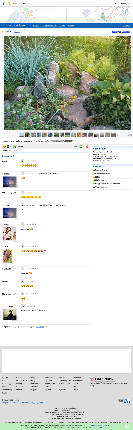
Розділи (26, 3)
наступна (126, 32)
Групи (75, 390)
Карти (47, 387)
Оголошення (21, 381)
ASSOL (8, 32)
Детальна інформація (102, 161)
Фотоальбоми (64, 384)
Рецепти (33, 390)
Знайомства (50, 384)
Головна (16, 3)
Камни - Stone (100, 170)
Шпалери (20, 387)
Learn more (97, 427)
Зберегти (18, 146)
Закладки (77, 378)
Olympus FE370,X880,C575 (109, 156)
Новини (62, 387)
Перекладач (7, 384)
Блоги (75, 384)
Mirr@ (5, 224)
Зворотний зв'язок (9, 403)
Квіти (96, 177)
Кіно (74, 387)
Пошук (33, 378)
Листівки (34, 387)
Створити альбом (49, 25)
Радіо (4, 392)
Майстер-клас (100, 180)
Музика (48, 390)
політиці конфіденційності (98, 425)
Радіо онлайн (105, 379)
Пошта (5, 378)
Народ (19, 384)
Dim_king (6, 269)
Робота (19, 378)
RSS (4, 381)
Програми (49, 378)
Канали (71, 25)
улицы (11, 150)
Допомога (126, 25)
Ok (127, 427)
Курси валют (78, 381)
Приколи (34, 384)
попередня (116, 32)
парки (16, 150)
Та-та (5, 246)
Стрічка (62, 25)
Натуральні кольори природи (106, 183)
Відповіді (62, 390)
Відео (4, 387)
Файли (19, 390)
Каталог (62, 378)
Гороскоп (48, 381)
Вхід (116, 3)
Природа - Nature (101, 173)
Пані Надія (7, 306)
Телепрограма (65, 381)
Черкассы (18, 32)
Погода (33, 381)
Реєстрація (125, 3)
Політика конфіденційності (32, 403)
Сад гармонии (100, 187)
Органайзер (7, 390)
